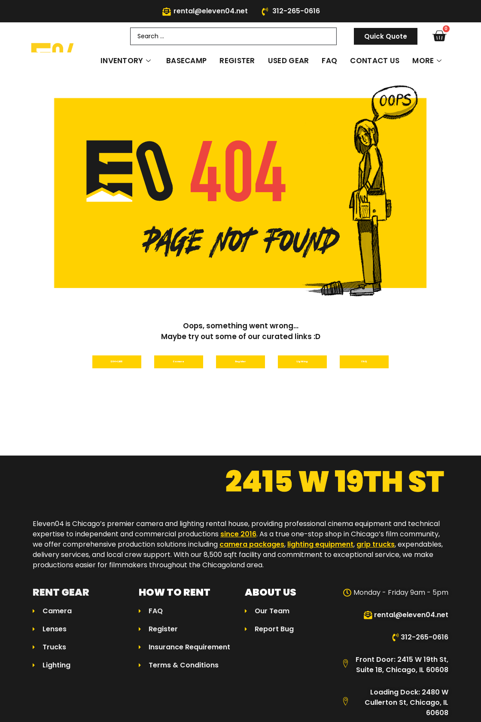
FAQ (329, 60)
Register (237, 60)
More (426, 60)
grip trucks (375, 549)
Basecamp (186, 60)
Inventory (125, 60)
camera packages (251, 549)
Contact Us (374, 60)
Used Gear (288, 60)
